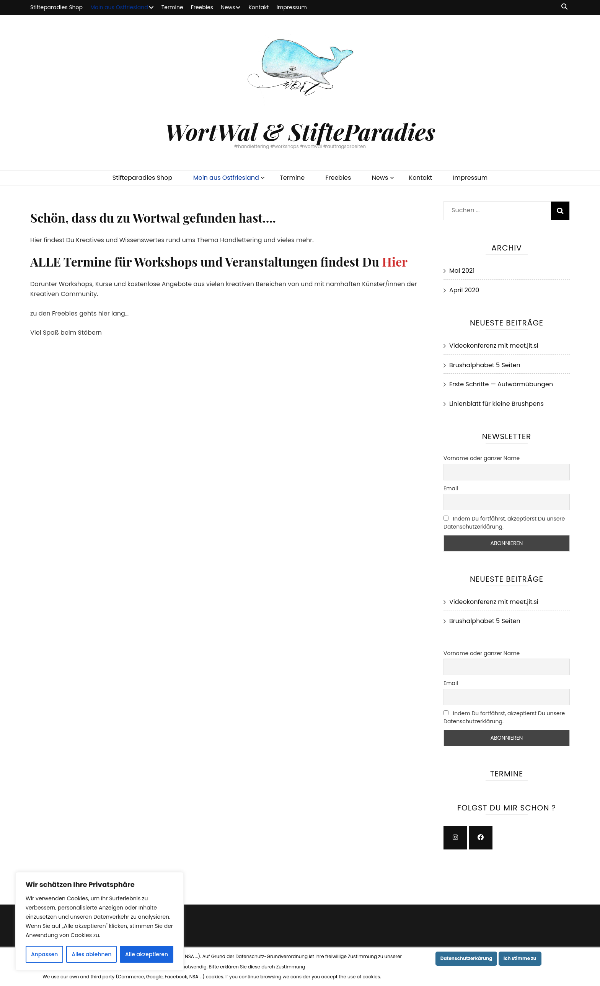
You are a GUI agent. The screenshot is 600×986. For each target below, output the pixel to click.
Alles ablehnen (91, 954)
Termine (172, 7)
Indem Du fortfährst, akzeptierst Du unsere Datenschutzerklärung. (504, 522)
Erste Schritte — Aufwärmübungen (501, 384)
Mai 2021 (461, 270)
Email (450, 488)
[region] (99, 921)
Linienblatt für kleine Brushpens (496, 403)
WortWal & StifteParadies (300, 131)
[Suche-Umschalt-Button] (564, 7)
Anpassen (44, 954)
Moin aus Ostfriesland (119, 7)
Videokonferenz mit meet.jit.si (493, 345)
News (228, 7)
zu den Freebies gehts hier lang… (79, 313)
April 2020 (464, 290)
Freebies (202, 7)
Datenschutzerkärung (466, 958)
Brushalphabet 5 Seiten (484, 365)
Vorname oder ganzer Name (481, 458)
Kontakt (258, 7)
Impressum (292, 7)
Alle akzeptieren (146, 954)
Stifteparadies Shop (56, 7)
